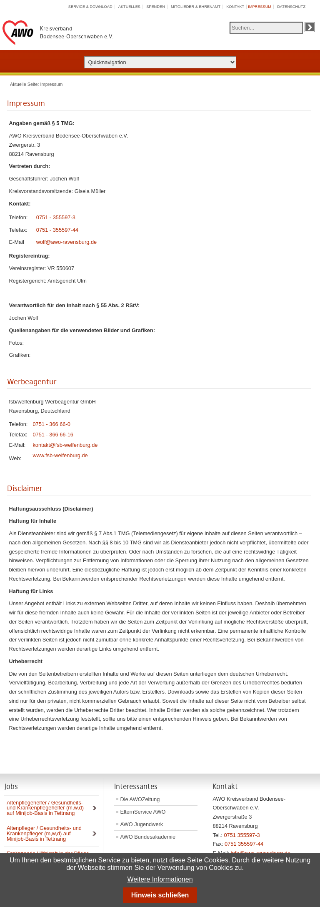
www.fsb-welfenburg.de (60, 455)
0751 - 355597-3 (55, 217)
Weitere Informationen (159, 879)
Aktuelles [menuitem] (129, 7)
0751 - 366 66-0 (51, 424)
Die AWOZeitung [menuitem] (140, 799)
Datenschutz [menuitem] (291, 7)
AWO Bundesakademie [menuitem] (148, 837)
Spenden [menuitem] (155, 7)
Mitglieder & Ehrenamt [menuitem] (195, 7)
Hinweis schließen (160, 895)
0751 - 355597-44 (57, 230)
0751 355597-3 (242, 835)
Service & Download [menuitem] (90, 7)
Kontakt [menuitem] (235, 7)
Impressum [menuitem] (259, 7)
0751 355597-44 (244, 844)
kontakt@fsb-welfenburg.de (65, 445)
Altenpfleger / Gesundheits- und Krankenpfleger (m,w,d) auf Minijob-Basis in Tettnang (44, 833)
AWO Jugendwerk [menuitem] (141, 824)
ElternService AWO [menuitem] (143, 812)
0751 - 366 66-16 (52, 434)
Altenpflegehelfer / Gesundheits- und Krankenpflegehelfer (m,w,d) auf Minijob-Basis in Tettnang (45, 808)
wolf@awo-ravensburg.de (66, 242)
